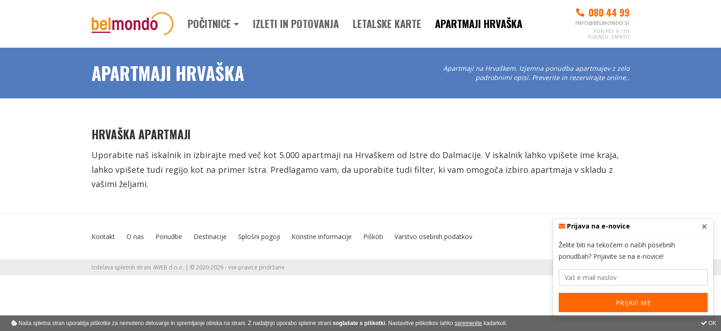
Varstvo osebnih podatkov (433, 236)
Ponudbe (168, 236)
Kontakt (103, 236)
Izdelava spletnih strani (121, 267)
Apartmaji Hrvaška (478, 23)
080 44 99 (602, 12)
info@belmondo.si (602, 22)
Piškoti (373, 236)
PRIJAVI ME (633, 302)
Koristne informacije (322, 236)
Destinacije (210, 236)
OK (708, 323)
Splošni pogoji (259, 236)
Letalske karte (387, 23)
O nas (135, 236)
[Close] (704, 226)
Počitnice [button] (209, 23)
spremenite (468, 323)
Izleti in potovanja (296, 23)
